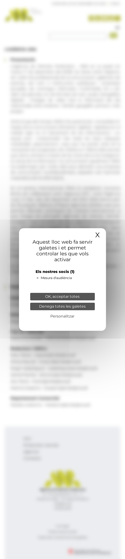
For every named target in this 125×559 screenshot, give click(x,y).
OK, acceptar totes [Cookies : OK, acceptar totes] (62, 296)
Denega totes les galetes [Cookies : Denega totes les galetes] (62, 306)
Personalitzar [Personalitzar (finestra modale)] (62, 316)
